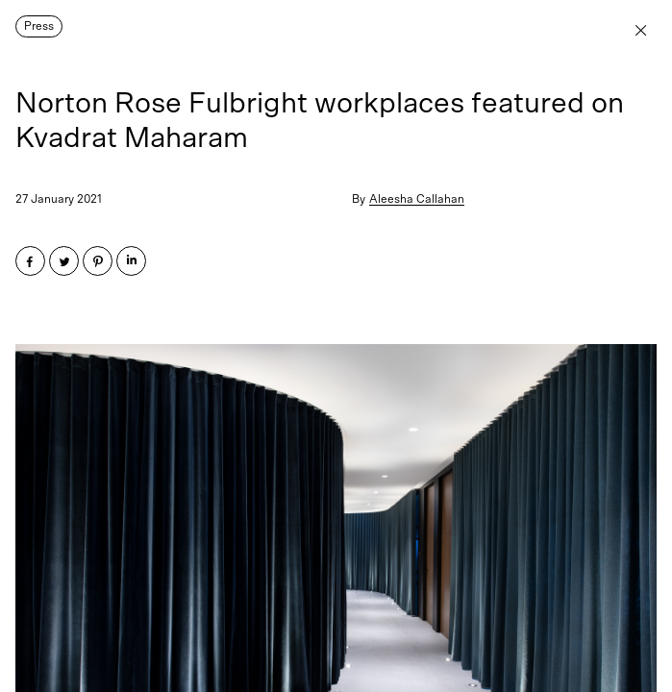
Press (39, 26)
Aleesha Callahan (416, 199)
